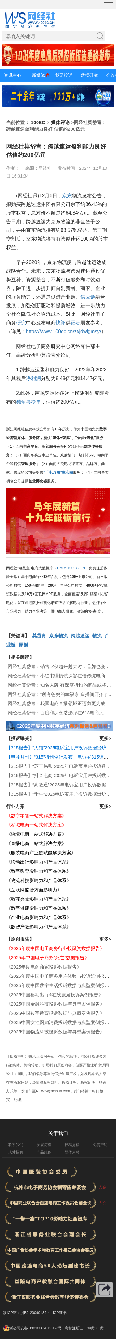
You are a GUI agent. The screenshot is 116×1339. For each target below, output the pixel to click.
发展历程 (44, 1145)
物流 (97, 635)
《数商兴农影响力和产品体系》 (38, 899)
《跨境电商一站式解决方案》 (36, 834)
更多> (105, 738)
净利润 (33, 378)
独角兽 (23, 401)
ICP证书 (60, 1313)
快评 (61, 322)
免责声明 (100, 1145)
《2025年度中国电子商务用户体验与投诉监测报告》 (60, 976)
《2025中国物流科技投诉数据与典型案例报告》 (55, 1031)
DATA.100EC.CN (71, 568)
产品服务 (44, 1152)
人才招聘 (15, 1152)
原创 (23, 644)
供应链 (87, 296)
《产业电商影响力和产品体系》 (38, 917)
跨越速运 (80, 635)
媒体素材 (72, 1152)
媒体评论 (60, 122)
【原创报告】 (20, 939)
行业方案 (15, 806)
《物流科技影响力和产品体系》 (38, 880)
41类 (99, 1328)
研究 (21, 322)
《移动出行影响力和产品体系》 (38, 861)
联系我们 (15, 1145)
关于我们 (58, 1133)
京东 (67, 195)
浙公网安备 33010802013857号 (35, 1328)
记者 (75, 322)
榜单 (36, 401)
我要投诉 (63, 75)
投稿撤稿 (72, 1145)
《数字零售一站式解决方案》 (36, 815)
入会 (102, 1187)
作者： (12, 168)
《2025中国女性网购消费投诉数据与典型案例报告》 (60, 1022)
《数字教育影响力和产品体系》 (38, 871)
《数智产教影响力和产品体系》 (38, 926)
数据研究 (89, 75)
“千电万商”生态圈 (58, 472)
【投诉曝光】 (20, 738)
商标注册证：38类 (80, 1328)
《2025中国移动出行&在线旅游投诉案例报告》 (54, 994)
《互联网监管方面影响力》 (34, 889)
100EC (38, 122)
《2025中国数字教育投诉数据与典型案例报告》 (55, 1013)
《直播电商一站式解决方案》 (36, 843)
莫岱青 (39, 635)
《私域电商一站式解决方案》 (36, 824)
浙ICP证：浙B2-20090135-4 (26, 1313)
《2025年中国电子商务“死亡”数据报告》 (47, 957)
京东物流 (58, 635)
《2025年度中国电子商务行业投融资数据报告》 (55, 948)
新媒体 (38, 75)
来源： (31, 168)
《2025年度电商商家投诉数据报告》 (43, 966)
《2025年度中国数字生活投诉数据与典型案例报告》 (60, 985)
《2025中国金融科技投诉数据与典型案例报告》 (55, 1003)
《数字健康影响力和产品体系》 (38, 908)
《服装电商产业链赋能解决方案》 (41, 852)
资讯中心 (12, 75)
